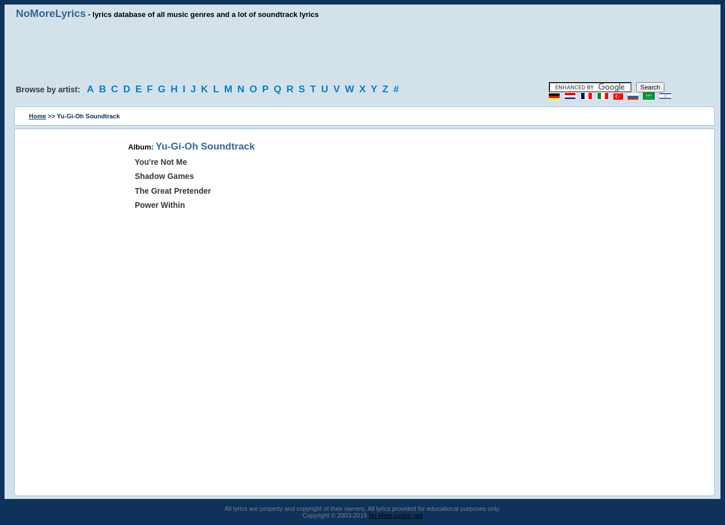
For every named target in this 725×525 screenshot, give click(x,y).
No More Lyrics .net (396, 515)
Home (37, 116)
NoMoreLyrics (51, 13)
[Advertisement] (362, 50)
